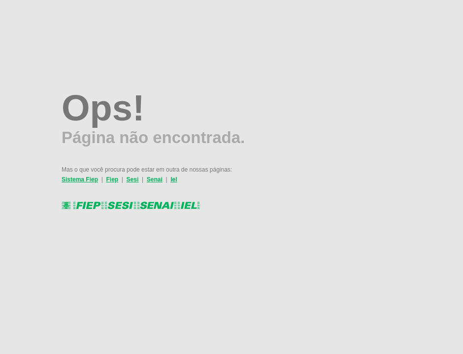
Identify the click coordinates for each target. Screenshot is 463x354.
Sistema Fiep (80, 179)
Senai (155, 179)
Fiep (112, 179)
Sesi (133, 179)
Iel (173, 179)
